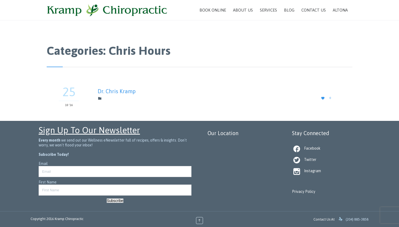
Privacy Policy (303, 191)
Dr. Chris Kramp (117, 91)
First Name (48, 182)
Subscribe (115, 201)
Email (43, 163)
